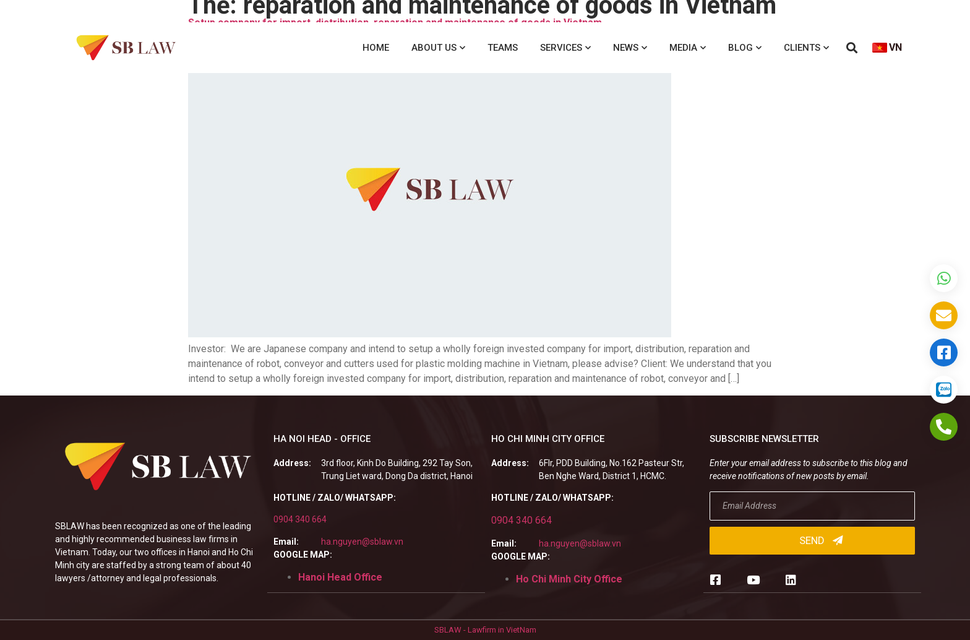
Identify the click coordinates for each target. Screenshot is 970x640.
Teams (502, 47)
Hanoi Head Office (340, 577)
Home (376, 47)
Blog (745, 48)
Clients (806, 48)
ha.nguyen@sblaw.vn (362, 542)
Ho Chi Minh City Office (569, 579)
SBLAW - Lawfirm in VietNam (485, 629)
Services (565, 48)
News (630, 48)
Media (687, 48)
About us (438, 48)
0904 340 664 (300, 519)
